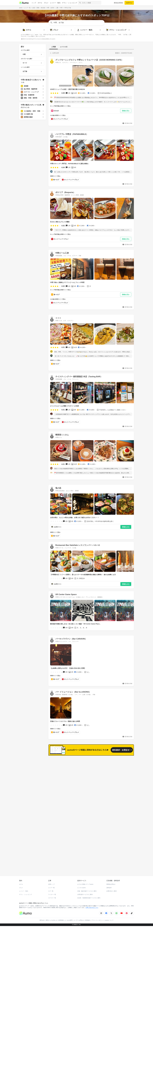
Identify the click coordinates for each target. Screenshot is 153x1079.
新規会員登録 (118, 3)
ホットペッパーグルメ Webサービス (36, 867)
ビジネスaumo (81, 886)
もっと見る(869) (123, 759)
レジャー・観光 (55, 3)
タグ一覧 (50, 889)
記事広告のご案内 (111, 889)
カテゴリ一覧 (52, 896)
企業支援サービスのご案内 (85, 893)
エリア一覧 (51, 886)
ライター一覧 (52, 893)
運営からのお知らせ (51, 918)
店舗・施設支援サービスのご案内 (86, 889)
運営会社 (42, 918)
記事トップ (51, 882)
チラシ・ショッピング (69, 3)
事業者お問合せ (110, 882)
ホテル (40, 3)
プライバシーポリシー (97, 918)
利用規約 (87, 918)
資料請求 (109, 886)
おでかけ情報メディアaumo (85, 882)
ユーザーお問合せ (79, 918)
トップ (34, 3)
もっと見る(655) (123, 792)
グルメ (46, 3)
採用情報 (61, 918)
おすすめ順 (63, 47)
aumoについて (109, 918)
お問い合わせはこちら (92, 906)
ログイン (129, 3)
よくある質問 (68, 918)
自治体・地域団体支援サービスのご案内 (88, 896)
